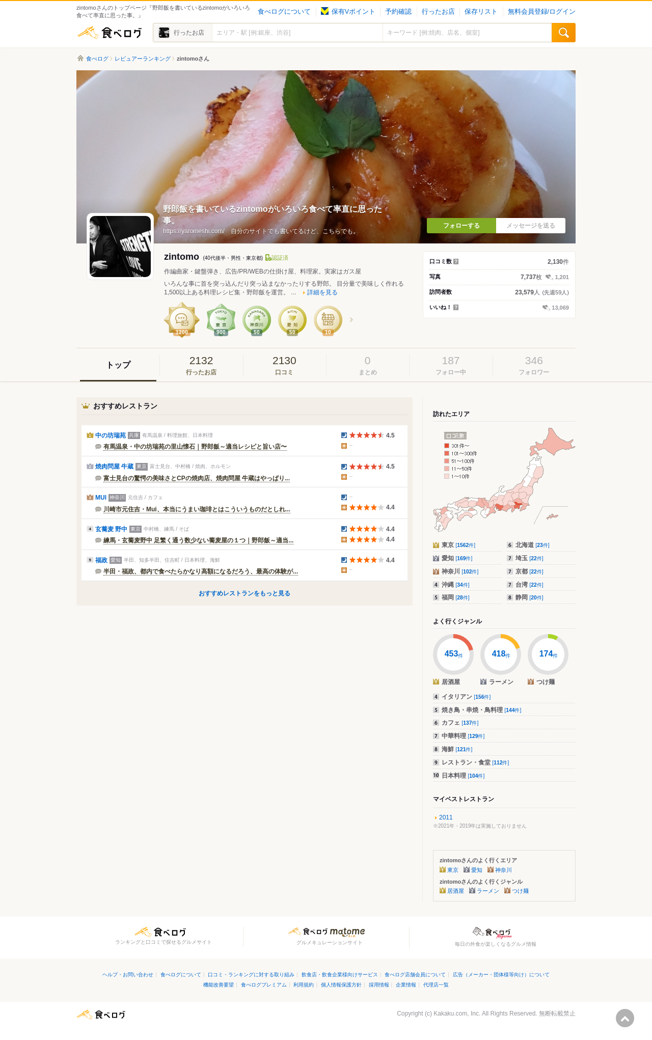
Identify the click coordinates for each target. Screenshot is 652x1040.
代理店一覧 (436, 985)
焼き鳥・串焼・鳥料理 (481, 710)
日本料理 (463, 775)
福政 (101, 560)
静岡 (529, 597)
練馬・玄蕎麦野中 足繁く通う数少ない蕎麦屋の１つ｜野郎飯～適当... (198, 540)
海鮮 (457, 749)
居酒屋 (455, 891)
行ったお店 (438, 11)
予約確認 (398, 11)
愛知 (457, 558)
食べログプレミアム (264, 985)
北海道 (532, 545)
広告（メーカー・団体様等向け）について (501, 974)
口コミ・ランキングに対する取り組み (251, 974)
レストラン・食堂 (475, 762)
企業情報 (406, 985)
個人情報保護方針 (341, 985)
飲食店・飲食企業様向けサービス (340, 974)
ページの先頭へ (625, 1018)
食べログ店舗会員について (415, 974)
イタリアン (466, 696)
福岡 (456, 597)
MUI (100, 497)
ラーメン (488, 891)
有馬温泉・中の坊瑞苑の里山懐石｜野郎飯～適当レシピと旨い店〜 (195, 446)
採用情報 (379, 985)
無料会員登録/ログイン (542, 11)
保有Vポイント (348, 11)
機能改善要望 (218, 985)
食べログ (109, 32)
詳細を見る (322, 292)
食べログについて (284, 11)
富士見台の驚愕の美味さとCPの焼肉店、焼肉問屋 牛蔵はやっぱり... (196, 478)
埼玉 (529, 558)
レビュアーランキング (143, 59)
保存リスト (481, 11)
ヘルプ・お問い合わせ (127, 974)
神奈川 (460, 571)
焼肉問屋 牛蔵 (114, 466)
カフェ (460, 722)
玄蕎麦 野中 (111, 529)
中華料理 (463, 736)
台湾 (529, 584)
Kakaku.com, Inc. (456, 1013)
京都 (529, 571)
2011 (446, 817)
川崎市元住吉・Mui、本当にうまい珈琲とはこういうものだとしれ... (196, 509)
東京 (458, 545)
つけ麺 (520, 891)
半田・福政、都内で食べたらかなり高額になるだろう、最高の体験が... (200, 571)
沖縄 (456, 584)
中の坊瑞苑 (110, 435)
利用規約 (303, 985)
